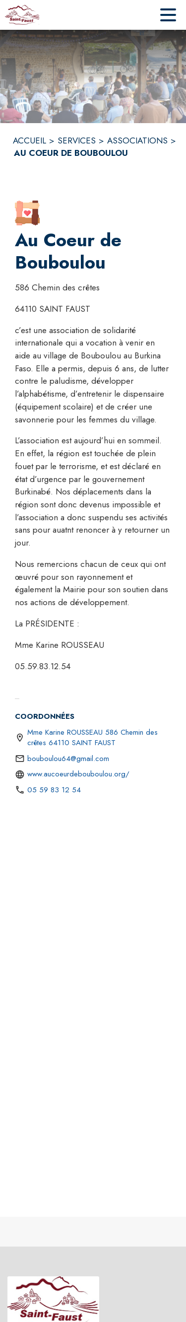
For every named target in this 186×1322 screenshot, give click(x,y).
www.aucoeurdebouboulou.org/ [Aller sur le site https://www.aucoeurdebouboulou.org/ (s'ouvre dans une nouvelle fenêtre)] (78, 773)
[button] (27, 213)
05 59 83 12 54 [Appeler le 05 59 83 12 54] (54, 789)
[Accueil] (22, 15)
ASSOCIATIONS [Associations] (137, 140)
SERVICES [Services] (77, 140)
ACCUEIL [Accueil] (29, 140)
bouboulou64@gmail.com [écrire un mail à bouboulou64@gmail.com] (68, 758)
